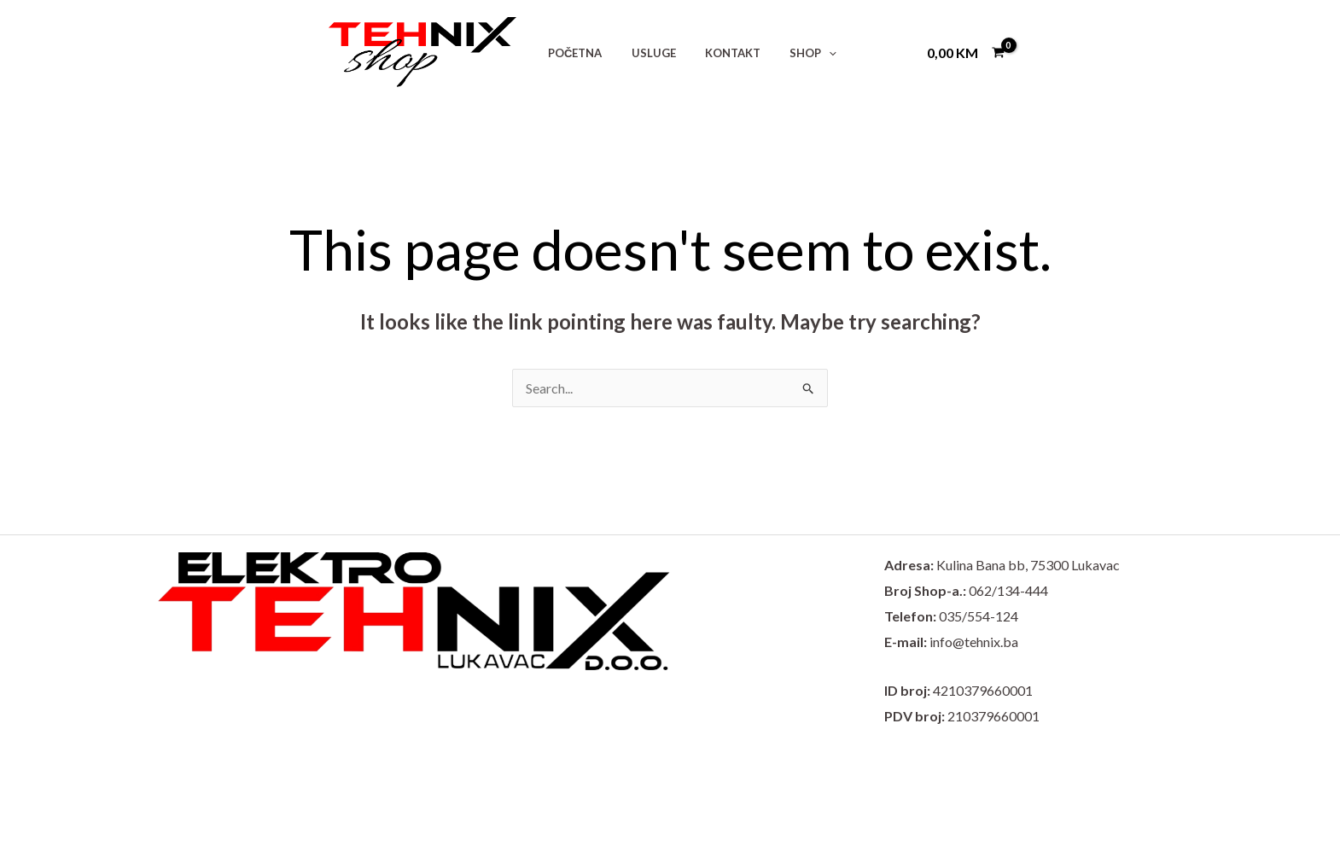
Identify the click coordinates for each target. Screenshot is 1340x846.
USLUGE (642, 53)
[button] (804, 53)
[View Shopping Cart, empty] (965, 52)
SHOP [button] (788, 53)
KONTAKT (715, 53)
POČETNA (571, 53)
